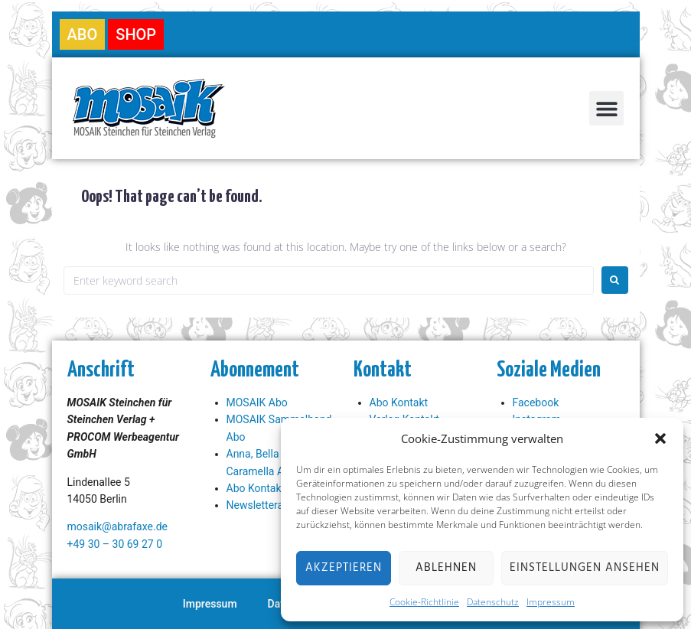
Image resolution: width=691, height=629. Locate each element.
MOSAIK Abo (257, 402)
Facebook (536, 402)
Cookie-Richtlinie (424, 601)
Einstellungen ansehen (585, 568)
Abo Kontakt (256, 488)
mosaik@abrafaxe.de (117, 526)
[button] (660, 438)
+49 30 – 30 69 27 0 (115, 544)
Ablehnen (446, 568)
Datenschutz (493, 601)
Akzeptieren (343, 568)
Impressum (550, 601)
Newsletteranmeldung (279, 505)
